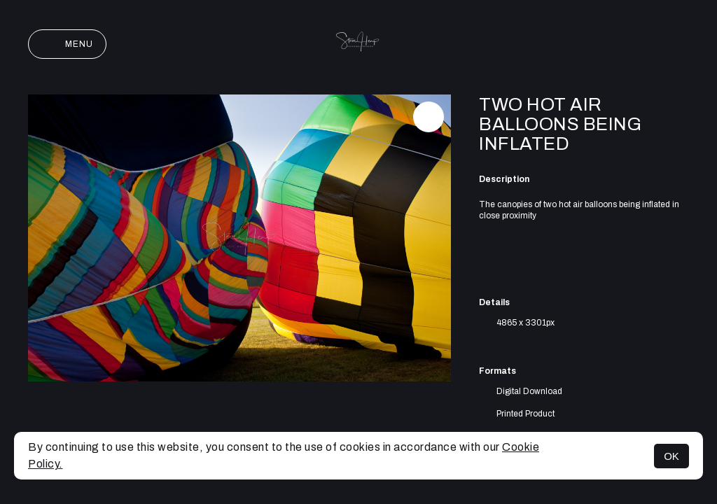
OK (671, 456)
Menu (67, 44)
